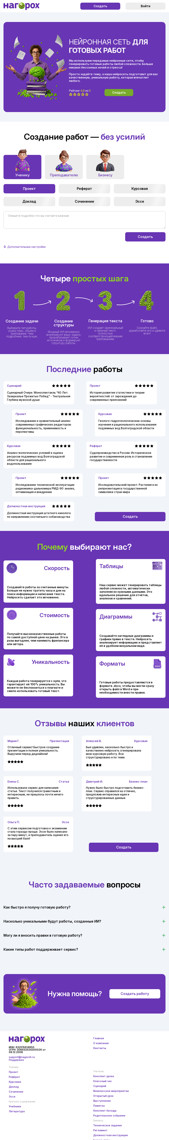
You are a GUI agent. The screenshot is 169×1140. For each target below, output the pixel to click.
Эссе (139, 201)
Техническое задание (107, 1125)
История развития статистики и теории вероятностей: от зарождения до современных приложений (117, 396)
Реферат (84, 189)
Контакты (99, 1048)
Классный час (102, 1081)
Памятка (99, 1105)
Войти (145, 6)
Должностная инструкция (26, 506)
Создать (100, 6)
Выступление (102, 1100)
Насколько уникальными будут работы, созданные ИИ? (52, 921)
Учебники (15, 1106)
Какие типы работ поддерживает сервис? (41, 949)
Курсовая (139, 189)
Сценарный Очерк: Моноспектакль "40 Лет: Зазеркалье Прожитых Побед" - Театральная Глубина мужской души (38, 396)
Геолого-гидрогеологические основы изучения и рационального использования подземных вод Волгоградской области (127, 424)
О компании (101, 1043)
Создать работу (135, 994)
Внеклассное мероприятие (111, 1090)
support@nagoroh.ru (22, 1057)
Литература (17, 1111)
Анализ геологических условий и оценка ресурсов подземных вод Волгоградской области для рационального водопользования (36, 458)
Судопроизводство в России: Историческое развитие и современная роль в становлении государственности (121, 456)
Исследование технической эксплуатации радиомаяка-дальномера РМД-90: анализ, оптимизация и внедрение (45, 488)
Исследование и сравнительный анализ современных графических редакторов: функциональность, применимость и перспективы (44, 426)
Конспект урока (103, 1076)
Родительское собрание (109, 1115)
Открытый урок (103, 1095)
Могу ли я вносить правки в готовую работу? (43, 935)
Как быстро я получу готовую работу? (37, 907)
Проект (29, 189)
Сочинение (84, 201)
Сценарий (14, 385)
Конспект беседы (104, 1110)
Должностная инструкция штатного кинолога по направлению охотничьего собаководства (39, 514)
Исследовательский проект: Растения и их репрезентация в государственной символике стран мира (128, 488)
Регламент (100, 1130)
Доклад (29, 201)
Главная (98, 1038)
